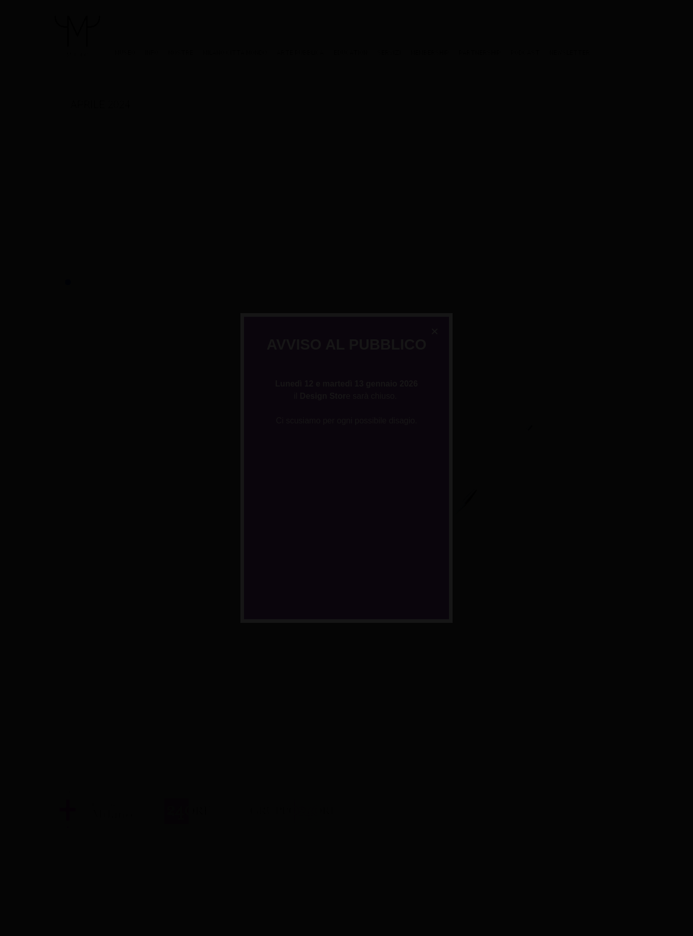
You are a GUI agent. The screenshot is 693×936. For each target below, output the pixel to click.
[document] (346, 468)
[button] (435, 331)
